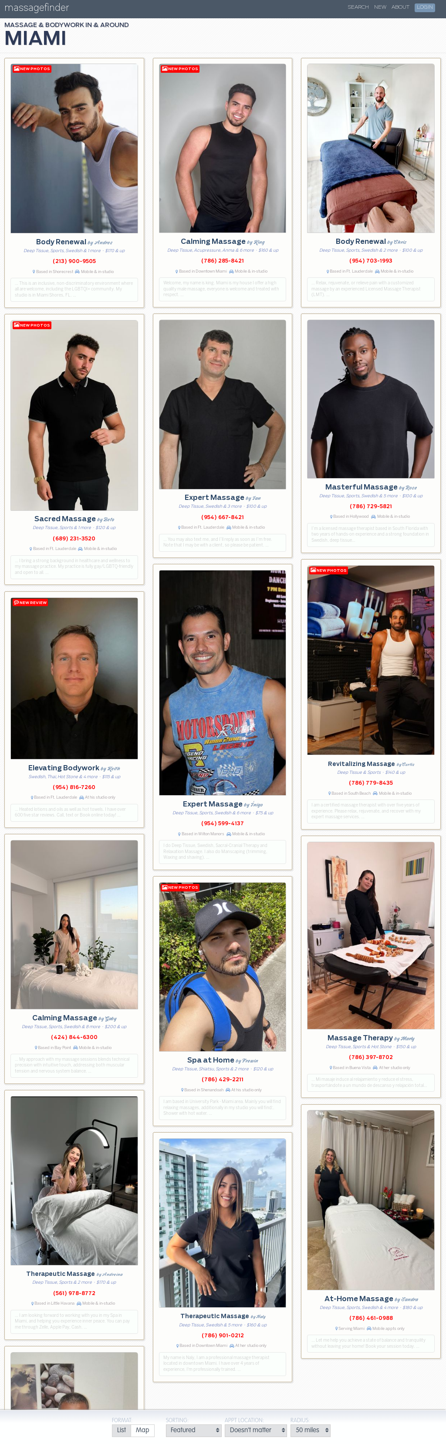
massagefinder (36, 9)
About (400, 7)
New (380, 7)
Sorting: (177, 1421)
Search (358, 7)
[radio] (121, 1430)
